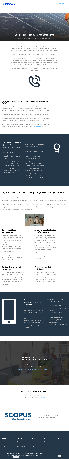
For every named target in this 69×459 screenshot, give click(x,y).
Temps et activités (5, 441)
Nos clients (32, 8)
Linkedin (33, 444)
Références (47, 438)
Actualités (35, 438)
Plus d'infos (16, 457)
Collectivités (18, 441)
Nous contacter (50, 8)
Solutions (4, 438)
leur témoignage (42, 397)
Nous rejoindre (62, 438)
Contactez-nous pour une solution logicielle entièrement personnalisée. (34, 369)
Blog (40, 8)
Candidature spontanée (63, 444)
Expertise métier (20, 438)
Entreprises (18, 444)
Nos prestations (21, 8)
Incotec (3, 11)
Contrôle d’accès (4, 446)
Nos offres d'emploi (62, 441)
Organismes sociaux (20, 446)
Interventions (8, 8)
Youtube (33, 446)
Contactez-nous (37, 126)
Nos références (47, 441)
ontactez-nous (60, 159)
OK (59, 455)
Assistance (61, 8)
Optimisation (4, 448)
